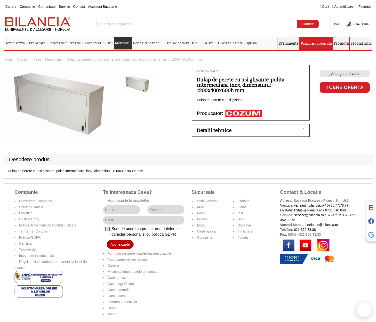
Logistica (25, 213)
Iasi (240, 213)
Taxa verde (27, 249)
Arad (200, 207)
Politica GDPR (30, 237)
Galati (242, 207)
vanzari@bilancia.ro (309, 205)
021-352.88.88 (305, 230)
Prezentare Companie (35, 201)
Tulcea (243, 237)
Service (64, 6)
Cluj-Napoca (206, 231)
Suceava (244, 225)
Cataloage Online (121, 284)
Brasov (202, 219)
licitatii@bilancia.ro (308, 210)
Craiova (243, 201)
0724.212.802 (337, 215)
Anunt (112, 314)
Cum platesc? (118, 296)
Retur (112, 308)
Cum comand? (119, 290)
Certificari (26, 243)
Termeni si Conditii (33, 231)
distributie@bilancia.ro (321, 225)
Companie (27, 6)
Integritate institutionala (36, 256)
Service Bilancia (31, 207)
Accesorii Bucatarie (102, 6)
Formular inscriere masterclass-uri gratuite (139, 253)
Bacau (202, 213)
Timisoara (245, 231)
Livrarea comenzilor (122, 302)
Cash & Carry (29, 219)
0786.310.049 (335, 210)
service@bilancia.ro (309, 215)
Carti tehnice (117, 278)
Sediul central (207, 201)
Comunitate (47, 6)
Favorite (363, 6)
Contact (79, 6)
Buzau (202, 225)
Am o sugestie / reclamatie (128, 259)
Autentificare (342, 6)
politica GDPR (164, 234)
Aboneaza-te (120, 244)
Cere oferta (345, 87)
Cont (324, 6)
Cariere (10, 6)
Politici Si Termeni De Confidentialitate (47, 225)
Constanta (204, 237)
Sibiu (241, 219)
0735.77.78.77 (338, 205)
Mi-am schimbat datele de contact (133, 272)
